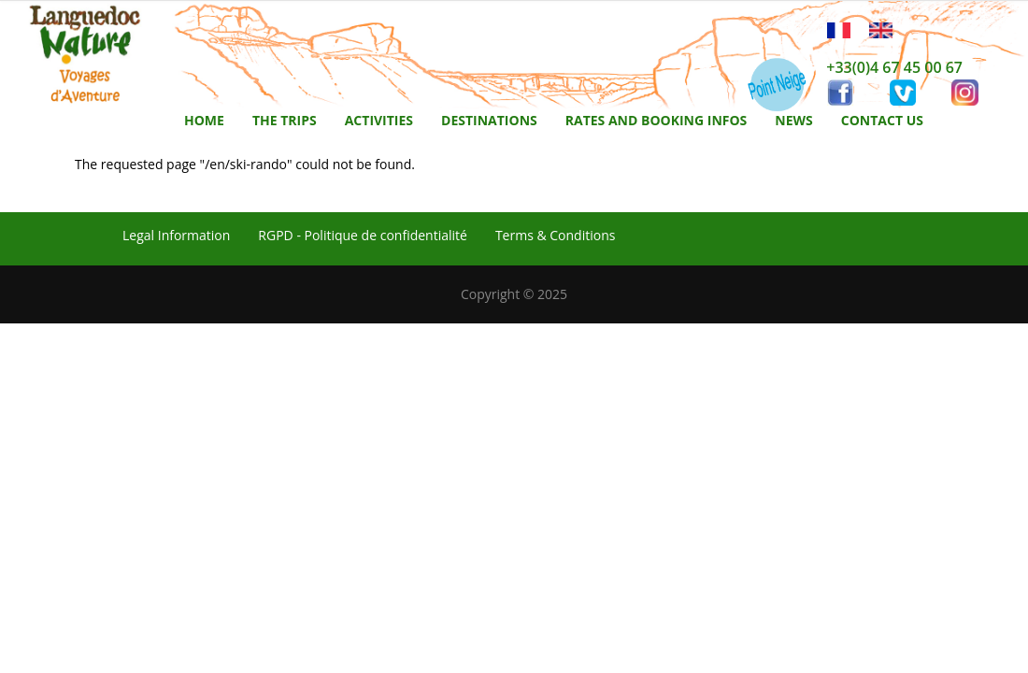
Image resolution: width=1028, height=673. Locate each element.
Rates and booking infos (656, 120)
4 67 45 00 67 (916, 67)
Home (204, 120)
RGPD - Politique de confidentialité (362, 235)
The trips (284, 120)
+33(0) (848, 67)
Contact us (882, 120)
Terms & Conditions (555, 235)
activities (379, 120)
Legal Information (176, 235)
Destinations (489, 120)
